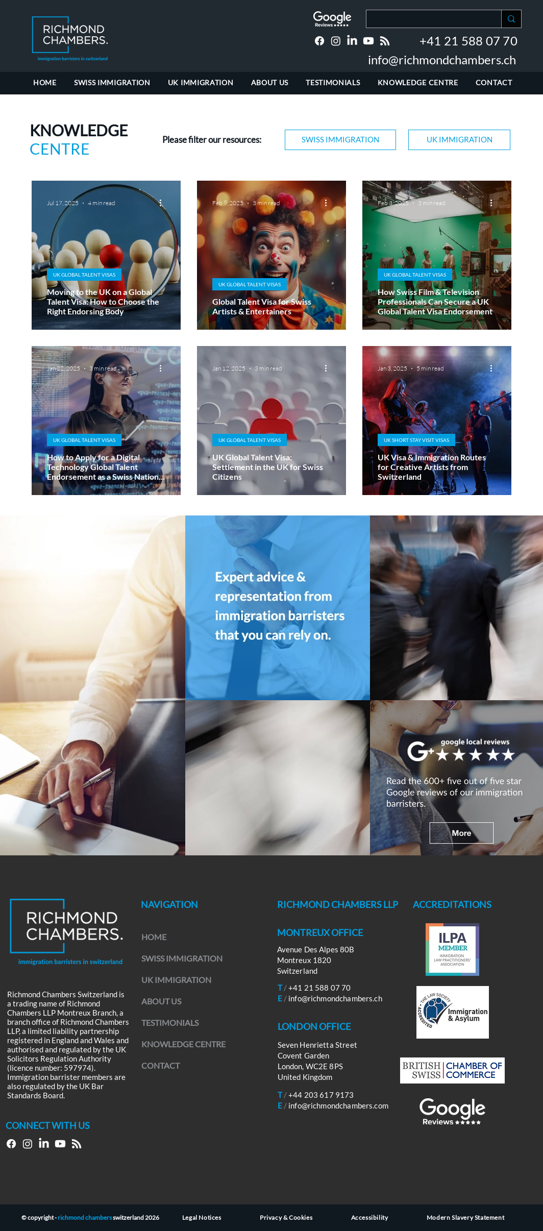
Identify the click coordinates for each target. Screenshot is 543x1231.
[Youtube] (368, 41)
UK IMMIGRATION (176, 979)
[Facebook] (319, 41)
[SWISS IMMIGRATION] (340, 140)
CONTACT (160, 1065)
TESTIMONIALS (170, 1022)
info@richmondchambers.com (338, 1105)
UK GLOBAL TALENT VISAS (84, 275)
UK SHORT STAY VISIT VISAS (416, 440)
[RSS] (385, 41)
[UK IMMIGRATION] (459, 140)
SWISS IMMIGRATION (182, 958)
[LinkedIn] (352, 41)
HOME (153, 937)
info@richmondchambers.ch (442, 59)
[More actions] (164, 203)
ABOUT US (161, 1001)
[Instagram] (336, 41)
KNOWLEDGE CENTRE (183, 1044)
